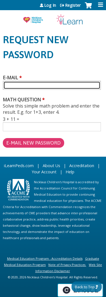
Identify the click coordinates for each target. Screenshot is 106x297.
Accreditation (81, 165)
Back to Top (85, 286)
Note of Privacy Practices (66, 265)
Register (73, 5)
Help (70, 171)
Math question (22, 100)
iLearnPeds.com (19, 165)
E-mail (10, 78)
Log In (50, 5)
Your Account (44, 171)
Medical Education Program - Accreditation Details (45, 258)
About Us (51, 165)
